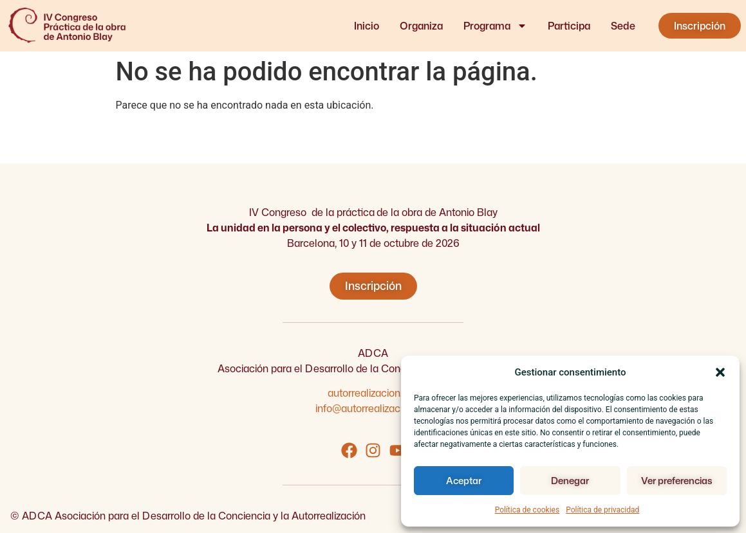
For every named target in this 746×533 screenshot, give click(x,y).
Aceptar (463, 480)
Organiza (421, 26)
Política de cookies (527, 509)
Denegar (570, 480)
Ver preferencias (676, 480)
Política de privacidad (602, 509)
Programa (495, 25)
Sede (623, 26)
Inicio (366, 26)
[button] (720, 372)
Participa (569, 26)
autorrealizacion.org (373, 393)
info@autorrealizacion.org (373, 408)
